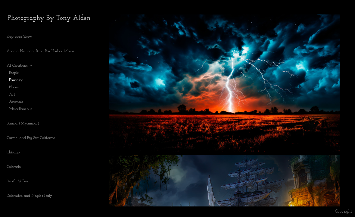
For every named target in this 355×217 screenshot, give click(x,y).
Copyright (343, 211)
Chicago (13, 152)
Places (14, 87)
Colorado (16, 167)
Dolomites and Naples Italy (29, 196)
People (14, 73)
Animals (16, 102)
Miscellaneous (20, 109)
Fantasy (16, 80)
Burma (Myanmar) (23, 123)
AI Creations (20, 66)
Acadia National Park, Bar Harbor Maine (41, 51)
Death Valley (17, 181)
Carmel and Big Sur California (31, 138)
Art (12, 94)
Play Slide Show (19, 37)
